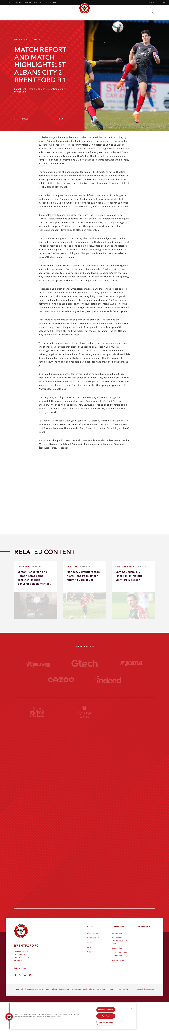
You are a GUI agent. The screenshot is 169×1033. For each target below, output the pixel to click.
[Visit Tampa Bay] (84, 798)
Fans (112, 16)
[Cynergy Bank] (84, 712)
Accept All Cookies (105, 1010)
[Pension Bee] (131, 712)
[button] (9, 1017)
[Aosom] (131, 755)
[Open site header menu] (164, 13)
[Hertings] (131, 733)
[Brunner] (37, 841)
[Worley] (84, 776)
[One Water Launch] (131, 819)
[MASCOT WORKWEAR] (131, 798)
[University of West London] (37, 798)
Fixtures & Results (71, 16)
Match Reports (22, 40)
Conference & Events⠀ (13, 3)
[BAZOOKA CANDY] (37, 733)
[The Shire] (84, 862)
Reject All (106, 1016)
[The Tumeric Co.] (84, 884)
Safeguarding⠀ (51, 3)
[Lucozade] (131, 884)
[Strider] (84, 755)
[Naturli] (84, 819)
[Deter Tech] (37, 755)
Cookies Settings (106, 1022)
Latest (42, 16)
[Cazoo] (61, 679)
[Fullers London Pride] (37, 712)
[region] (72, 1016)
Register (161, 3)
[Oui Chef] (131, 841)
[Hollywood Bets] (37, 663)
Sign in (151, 3)
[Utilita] (37, 819)
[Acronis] (131, 776)
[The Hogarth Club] (37, 884)
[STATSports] (37, 776)
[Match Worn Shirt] (84, 841)
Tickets (101, 16)
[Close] (131, 1008)
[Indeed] (108, 679)
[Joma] (131, 663)
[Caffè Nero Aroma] (84, 905)
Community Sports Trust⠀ (34, 3)
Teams (89, 16)
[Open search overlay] (153, 13)
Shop (122, 16)
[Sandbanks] (37, 862)
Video (54, 16)
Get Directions (20, 980)
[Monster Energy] (84, 733)
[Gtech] (84, 663)
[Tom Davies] (131, 862)
